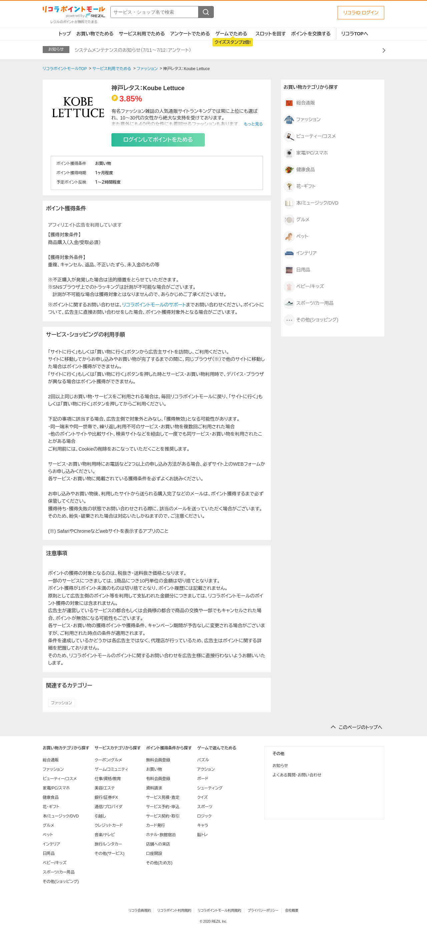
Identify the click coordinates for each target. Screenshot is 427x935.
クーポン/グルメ (108, 760)
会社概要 (292, 910)
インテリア (300, 253)
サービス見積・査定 (162, 797)
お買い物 (154, 769)
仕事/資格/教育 (108, 778)
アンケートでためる (190, 33)
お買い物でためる (95, 33)
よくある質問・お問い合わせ (297, 775)
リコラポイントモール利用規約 (219, 910)
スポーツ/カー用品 (309, 303)
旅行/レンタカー (108, 844)
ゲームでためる (231, 33)
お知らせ (280, 765)
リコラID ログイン (361, 12)
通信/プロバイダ (108, 806)
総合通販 (299, 103)
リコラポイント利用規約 (174, 910)
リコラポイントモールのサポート (154, 304)
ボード (202, 778)
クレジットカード (109, 825)
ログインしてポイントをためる (158, 140)
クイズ (202, 797)
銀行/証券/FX (106, 797)
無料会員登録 (158, 760)
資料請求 (154, 788)
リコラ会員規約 (139, 910)
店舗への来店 (158, 844)
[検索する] (206, 12)
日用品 (297, 270)
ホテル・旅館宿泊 (161, 835)
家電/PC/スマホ (306, 153)
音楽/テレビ (105, 835)
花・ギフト (300, 186)
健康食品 (299, 170)
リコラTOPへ (354, 33)
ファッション (61, 703)
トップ (65, 33)
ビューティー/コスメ (310, 136)
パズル (203, 760)
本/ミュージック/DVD (311, 203)
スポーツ (204, 806)
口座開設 (154, 853)
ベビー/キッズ (304, 286)
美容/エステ (105, 788)
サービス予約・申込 (162, 806)
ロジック (204, 816)
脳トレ (202, 835)
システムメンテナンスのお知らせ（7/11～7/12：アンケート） (133, 50)
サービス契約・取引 (162, 816)
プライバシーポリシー (263, 910)
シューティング (210, 788)
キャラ (202, 825)
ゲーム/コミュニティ (111, 769)
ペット (296, 236)
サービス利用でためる (142, 33)
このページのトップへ (360, 727)
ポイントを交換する (311, 33)
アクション (206, 769)
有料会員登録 (158, 778)
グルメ (297, 220)
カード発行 (155, 825)
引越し (100, 816)
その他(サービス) (109, 853)
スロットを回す (271, 33)
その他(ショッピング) (311, 320)
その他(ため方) (159, 863)
